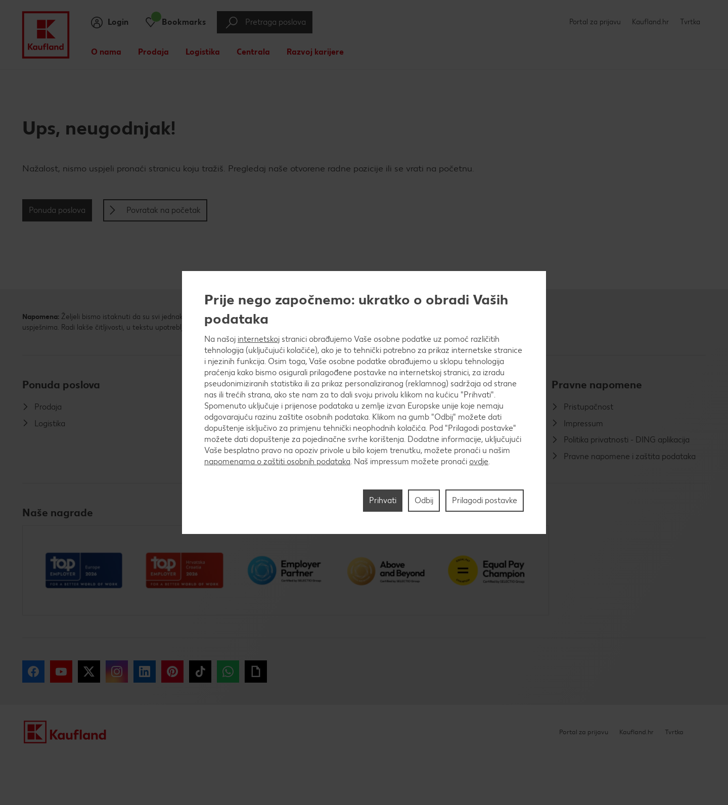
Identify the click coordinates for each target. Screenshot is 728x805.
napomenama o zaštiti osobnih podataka (277, 461)
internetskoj (259, 339)
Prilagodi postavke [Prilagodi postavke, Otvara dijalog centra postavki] (484, 500)
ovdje (478, 461)
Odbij (424, 500)
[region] (364, 402)
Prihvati (382, 500)
